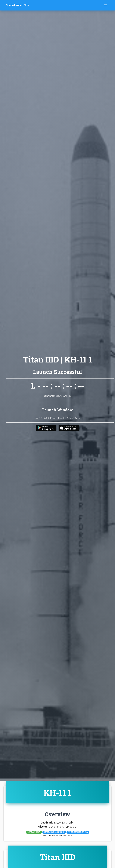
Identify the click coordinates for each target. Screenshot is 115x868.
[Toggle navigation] (105, 5)
